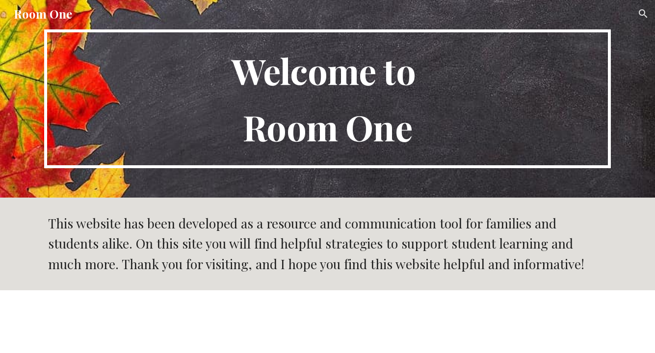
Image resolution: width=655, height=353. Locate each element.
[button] (643, 13)
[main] (327, 98)
